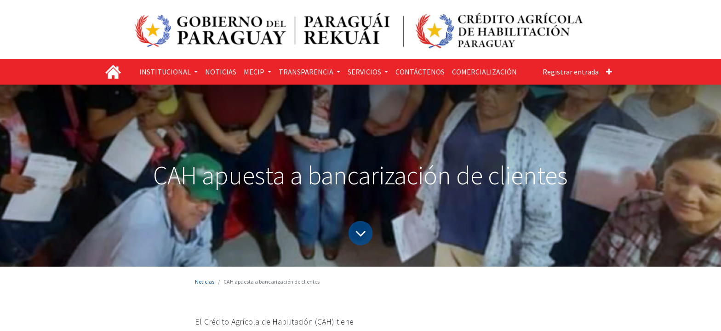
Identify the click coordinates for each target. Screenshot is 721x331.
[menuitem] (220, 72)
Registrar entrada (571, 71)
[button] (609, 72)
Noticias (204, 281)
